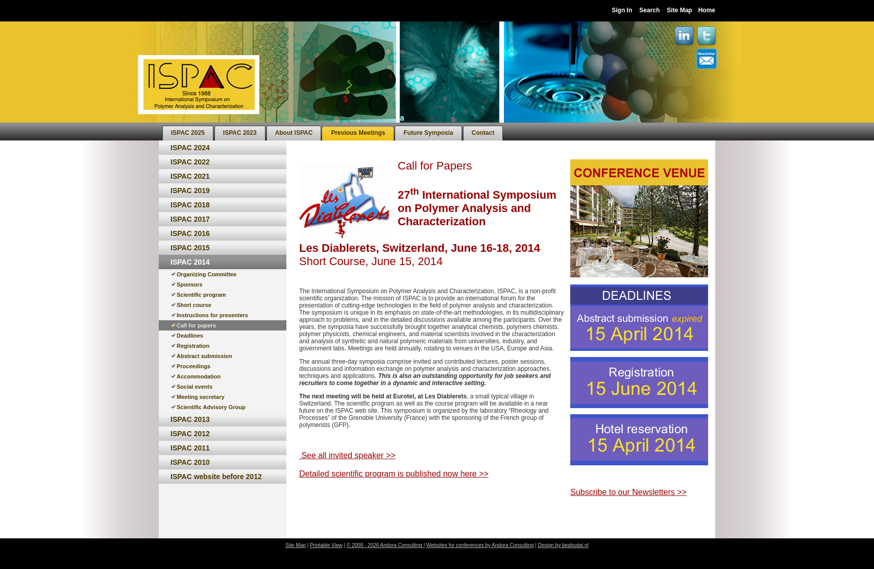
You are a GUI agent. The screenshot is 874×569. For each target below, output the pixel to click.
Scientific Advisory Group (211, 407)
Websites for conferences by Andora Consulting (480, 545)
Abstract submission (204, 356)
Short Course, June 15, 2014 (372, 261)
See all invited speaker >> (347, 455)
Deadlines (190, 336)
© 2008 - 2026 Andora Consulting (385, 545)
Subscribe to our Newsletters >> (628, 492)
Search (649, 10)
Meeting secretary (201, 397)
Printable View (326, 545)
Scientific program (201, 295)
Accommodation (199, 376)
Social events (194, 387)
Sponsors (190, 284)
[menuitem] (187, 133)
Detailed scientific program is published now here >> (394, 473)
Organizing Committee (206, 274)
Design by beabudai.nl (563, 545)
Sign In (622, 10)
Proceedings (193, 366)
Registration (193, 346)
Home (706, 10)
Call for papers (196, 325)
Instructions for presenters (212, 315)
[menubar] (332, 131)
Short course (194, 305)
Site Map (679, 10)
